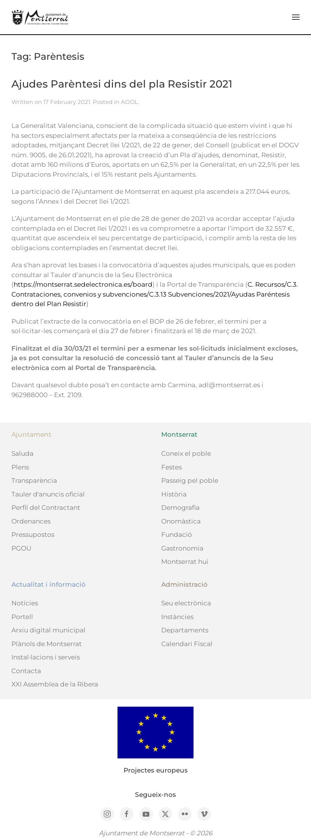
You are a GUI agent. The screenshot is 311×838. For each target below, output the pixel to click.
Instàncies (177, 617)
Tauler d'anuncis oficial (48, 494)
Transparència (34, 480)
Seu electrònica (186, 603)
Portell (22, 617)
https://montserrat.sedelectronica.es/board (83, 284)
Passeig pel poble (189, 480)
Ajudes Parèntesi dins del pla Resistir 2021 (121, 84)
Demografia (180, 507)
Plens (20, 467)
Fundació (176, 534)
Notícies (24, 603)
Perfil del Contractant (45, 507)
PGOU (21, 548)
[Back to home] (39, 17)
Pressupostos (32, 534)
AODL (129, 101)
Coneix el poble (186, 453)
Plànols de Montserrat (46, 644)
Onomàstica (181, 521)
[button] (296, 17)
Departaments (184, 630)
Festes (171, 467)
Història (174, 494)
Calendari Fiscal (187, 644)
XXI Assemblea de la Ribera (54, 684)
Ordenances (31, 521)
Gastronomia (182, 548)
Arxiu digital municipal (48, 630)
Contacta (26, 671)
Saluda (22, 453)
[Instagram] (107, 814)
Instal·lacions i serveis (45, 657)
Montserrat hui (184, 561)
